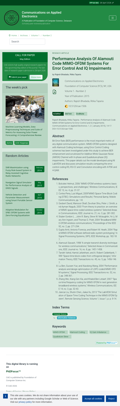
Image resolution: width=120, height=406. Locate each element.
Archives (24, 35)
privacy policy (25, 402)
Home (14, 35)
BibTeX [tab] (68, 114)
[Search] (27, 42)
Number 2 (47, 35)
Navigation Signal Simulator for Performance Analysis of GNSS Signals (19, 185)
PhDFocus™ (13, 371)
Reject (111, 398)
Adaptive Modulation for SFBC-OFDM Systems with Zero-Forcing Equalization (18, 212)
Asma (9, 143)
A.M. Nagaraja (21, 143)
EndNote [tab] (80, 114)
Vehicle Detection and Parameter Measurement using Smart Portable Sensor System (19, 198)
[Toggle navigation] (112, 18)
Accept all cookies (93, 398)
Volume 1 (35, 35)
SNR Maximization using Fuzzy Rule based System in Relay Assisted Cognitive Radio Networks (18, 171)
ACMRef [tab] (57, 114)
